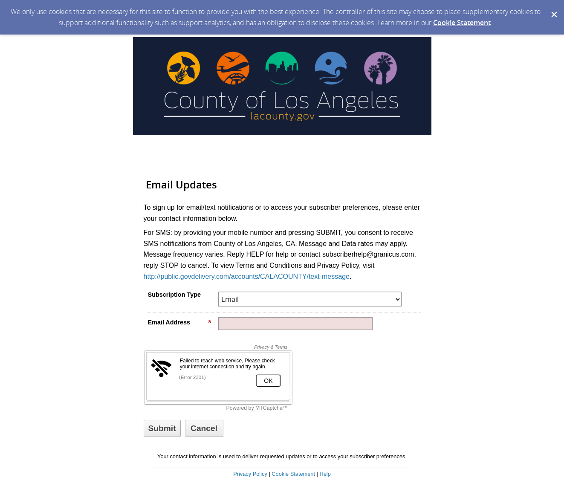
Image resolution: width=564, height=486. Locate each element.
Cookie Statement (462, 22)
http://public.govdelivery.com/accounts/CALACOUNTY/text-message (247, 276)
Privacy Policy (250, 474)
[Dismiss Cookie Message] (553, 8)
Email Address (180, 322)
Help (324, 474)
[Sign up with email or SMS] (162, 428)
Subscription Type (174, 294)
